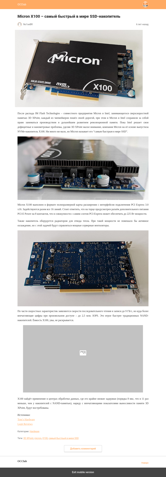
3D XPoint (28, 438)
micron (37, 438)
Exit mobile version (83, 472)
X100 (45, 438)
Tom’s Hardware (26, 419)
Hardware (34, 431)
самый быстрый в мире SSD (64, 438)
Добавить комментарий (83, 448)
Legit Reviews (25, 424)
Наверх (144, 463)
